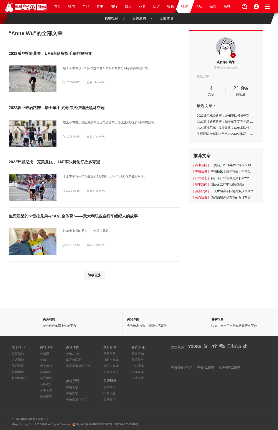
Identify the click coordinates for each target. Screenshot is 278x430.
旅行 (114, 6)
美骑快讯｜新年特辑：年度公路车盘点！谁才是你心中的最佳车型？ (232, 171)
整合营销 (109, 387)
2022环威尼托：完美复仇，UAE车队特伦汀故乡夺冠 (226, 127)
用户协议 (18, 366)
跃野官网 (109, 353)
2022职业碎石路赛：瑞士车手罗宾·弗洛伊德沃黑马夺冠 (226, 121)
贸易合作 (109, 399)
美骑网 (44, 353)
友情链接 (138, 378)
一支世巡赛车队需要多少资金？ (232, 191)
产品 (85, 6)
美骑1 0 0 (72, 353)
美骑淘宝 (72, 393)
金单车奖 (46, 390)
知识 (128, 6)
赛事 (99, 6)
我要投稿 (114, 18)
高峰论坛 (46, 384)
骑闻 (71, 6)
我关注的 (142, 18)
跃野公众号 (111, 372)
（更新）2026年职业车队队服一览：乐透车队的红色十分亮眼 (232, 165)
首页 (57, 6)
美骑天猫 (72, 387)
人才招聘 (18, 359)
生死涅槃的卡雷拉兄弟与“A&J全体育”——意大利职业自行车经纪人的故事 (226, 134)
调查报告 (46, 378)
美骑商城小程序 (76, 399)
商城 (226, 6)
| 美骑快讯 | (201, 171)
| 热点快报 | (201, 191)
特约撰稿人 (19, 378)
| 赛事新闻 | (201, 165)
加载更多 (94, 275)
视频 (170, 6)
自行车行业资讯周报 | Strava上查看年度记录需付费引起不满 (232, 178)
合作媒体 (138, 372)
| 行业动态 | (201, 178)
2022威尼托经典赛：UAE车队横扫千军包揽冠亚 (226, 115)
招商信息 (109, 393)
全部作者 (167, 18)
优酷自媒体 (111, 359)
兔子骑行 (46, 366)
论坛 (198, 6)
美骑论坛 (46, 372)
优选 (156, 6)
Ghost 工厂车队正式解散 (227, 184)
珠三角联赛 (73, 359)
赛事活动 (138, 353)
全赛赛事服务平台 (78, 366)
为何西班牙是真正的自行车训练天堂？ (232, 197)
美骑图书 (46, 396)
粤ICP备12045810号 (126, 424)
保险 (212, 6)
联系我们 (18, 353)
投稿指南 (18, 372)
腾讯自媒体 (111, 366)
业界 (142, 6)
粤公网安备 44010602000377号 (94, 424)
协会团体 (138, 366)
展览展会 (138, 359)
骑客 (184, 6)
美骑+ (44, 359)
